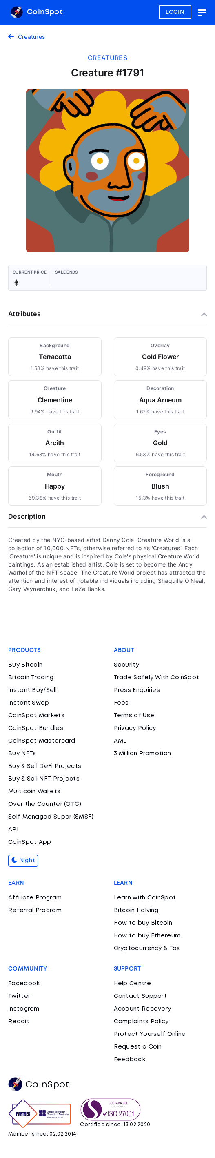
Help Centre (132, 983)
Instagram (24, 1008)
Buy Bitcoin (25, 665)
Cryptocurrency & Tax (147, 948)
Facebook (24, 983)
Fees (121, 703)
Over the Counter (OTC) (45, 804)
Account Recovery (142, 1008)
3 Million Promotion (142, 753)
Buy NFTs (22, 753)
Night (23, 860)
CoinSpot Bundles (35, 728)
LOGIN (175, 12)
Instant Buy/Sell (32, 690)
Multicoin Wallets (34, 791)
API (13, 829)
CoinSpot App (29, 842)
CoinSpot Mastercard (41, 741)
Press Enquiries (137, 690)
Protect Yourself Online (150, 1034)
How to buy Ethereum (147, 935)
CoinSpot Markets (36, 715)
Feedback (129, 1059)
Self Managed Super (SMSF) (51, 816)
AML (120, 741)
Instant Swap (28, 703)
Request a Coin (138, 1046)
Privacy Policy (135, 728)
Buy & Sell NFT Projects (44, 778)
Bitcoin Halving (136, 910)
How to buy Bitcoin (143, 923)
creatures (107, 58)
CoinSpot (36, 12)
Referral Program (35, 910)
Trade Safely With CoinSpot (156, 677)
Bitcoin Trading (31, 677)
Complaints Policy (141, 1021)
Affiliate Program (35, 897)
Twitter (19, 996)
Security (126, 665)
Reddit (18, 1021)
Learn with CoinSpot (145, 897)
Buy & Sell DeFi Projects (44, 766)
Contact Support (140, 996)
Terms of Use (134, 715)
